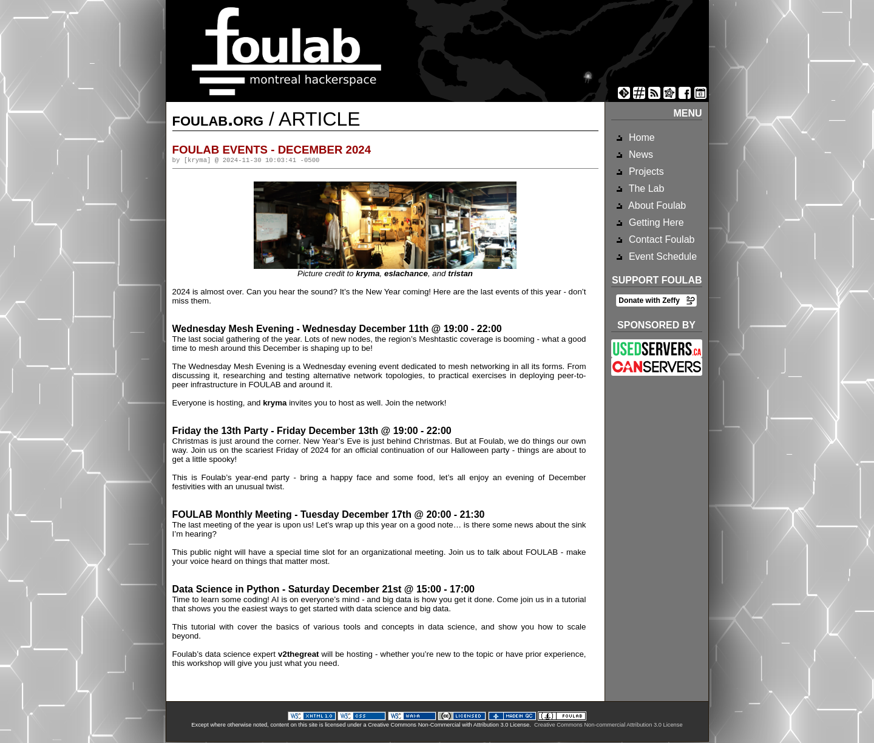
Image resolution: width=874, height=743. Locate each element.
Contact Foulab (660, 239)
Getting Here (655, 222)
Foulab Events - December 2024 (271, 149)
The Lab (645, 188)
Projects (645, 171)
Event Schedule (661, 256)
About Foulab (656, 205)
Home (640, 137)
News (639, 154)
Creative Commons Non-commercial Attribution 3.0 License (608, 726)
